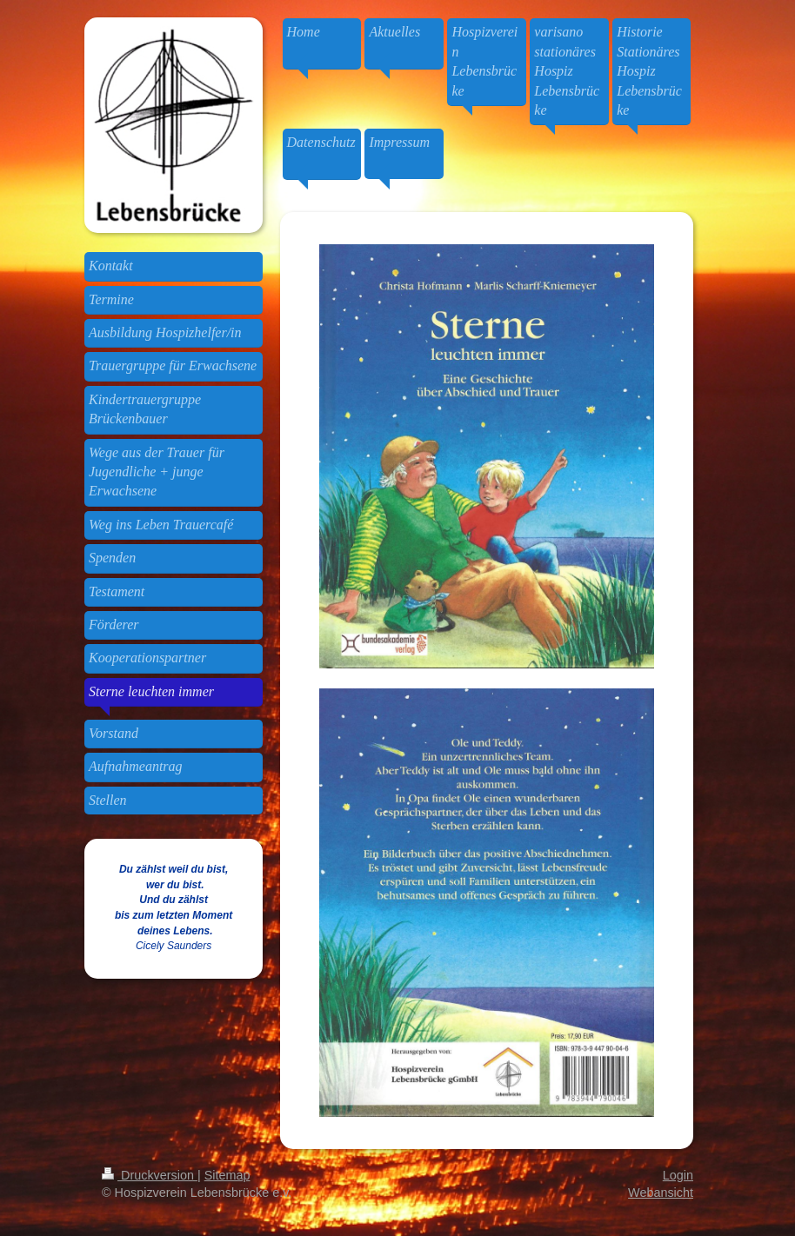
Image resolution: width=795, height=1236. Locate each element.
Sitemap (227, 1175)
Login (678, 1175)
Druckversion (149, 1175)
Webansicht (660, 1192)
